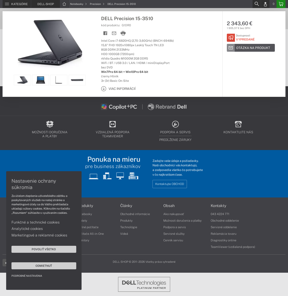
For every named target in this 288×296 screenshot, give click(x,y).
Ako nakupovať (173, 214)
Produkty (85, 206)
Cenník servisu (173, 240)
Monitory (83, 240)
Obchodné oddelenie (225, 220)
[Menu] (17, 4)
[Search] (256, 4)
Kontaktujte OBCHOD (169, 184)
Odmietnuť (40, 265)
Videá (124, 233)
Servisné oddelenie (224, 227)
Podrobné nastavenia (27, 275)
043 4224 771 (220, 214)
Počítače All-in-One (90, 233)
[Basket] (281, 4)
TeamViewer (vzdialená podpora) (233, 247)
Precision (97, 4)
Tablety (82, 220)
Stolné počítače (88, 227)
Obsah (169, 206)
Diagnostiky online (223, 240)
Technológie (128, 227)
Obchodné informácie (135, 214)
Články (126, 206)
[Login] (265, 4)
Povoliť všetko (40, 249)
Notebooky (78, 4)
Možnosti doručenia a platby (182, 220)
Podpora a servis (174, 227)
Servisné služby (174, 233)
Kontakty (218, 206)
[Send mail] (114, 33)
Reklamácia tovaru (223, 233)
